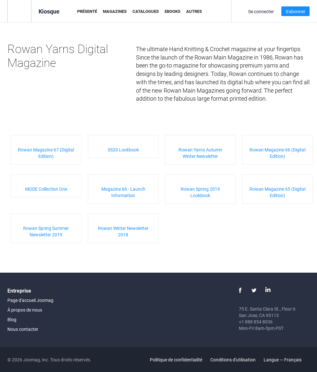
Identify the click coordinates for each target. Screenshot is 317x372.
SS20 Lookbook (123, 150)
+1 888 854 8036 (256, 322)
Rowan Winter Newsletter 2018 (123, 231)
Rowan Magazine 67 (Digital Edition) (46, 153)
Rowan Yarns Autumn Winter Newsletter (200, 153)
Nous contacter (22, 329)
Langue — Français (286, 360)
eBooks (172, 11)
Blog (11, 319)
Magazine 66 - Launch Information (123, 192)
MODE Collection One (46, 189)
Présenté (87, 11)
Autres (194, 11)
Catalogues (145, 11)
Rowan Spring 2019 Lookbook (200, 192)
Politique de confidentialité (176, 360)
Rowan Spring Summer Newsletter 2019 (46, 231)
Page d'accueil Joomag (30, 300)
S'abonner (295, 11)
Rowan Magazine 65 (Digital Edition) (277, 192)
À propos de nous (24, 310)
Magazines (115, 11)
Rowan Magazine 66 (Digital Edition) (277, 153)
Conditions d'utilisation (233, 360)
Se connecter (261, 11)
